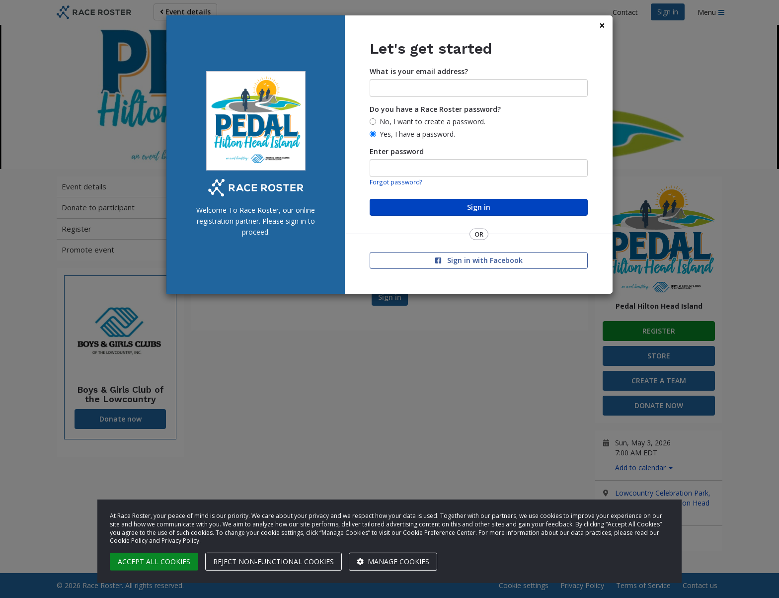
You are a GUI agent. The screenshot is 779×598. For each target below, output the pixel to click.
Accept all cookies (154, 561)
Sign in (478, 207)
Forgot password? (396, 182)
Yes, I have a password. (417, 134)
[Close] (602, 25)
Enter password (397, 151)
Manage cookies (393, 561)
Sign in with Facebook (479, 260)
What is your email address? (419, 71)
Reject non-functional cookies (273, 561)
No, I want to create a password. (432, 121)
